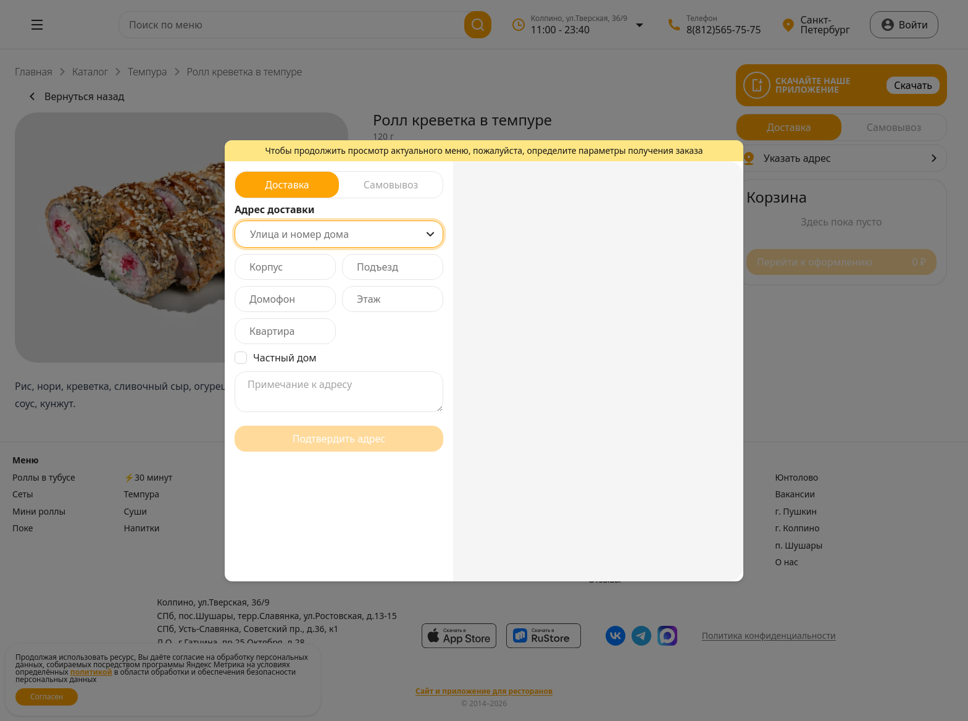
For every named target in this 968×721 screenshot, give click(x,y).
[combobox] (339, 234)
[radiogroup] (339, 184)
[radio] (287, 185)
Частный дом (285, 358)
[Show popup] (430, 234)
